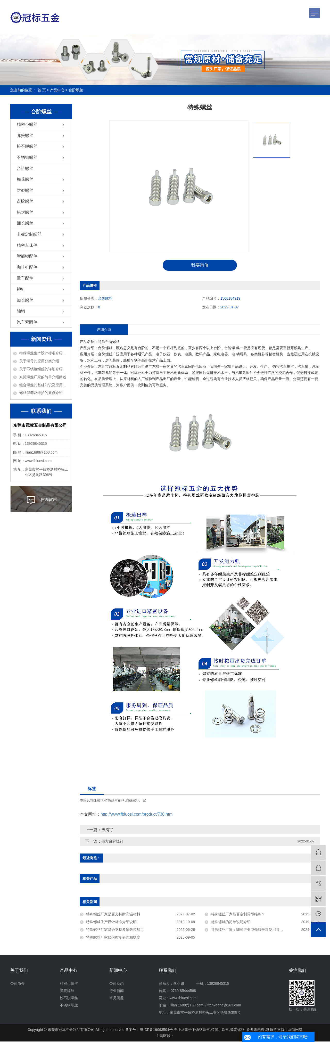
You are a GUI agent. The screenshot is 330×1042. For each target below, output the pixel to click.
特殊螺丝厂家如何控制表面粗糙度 (113, 938)
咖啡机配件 (27, 267)
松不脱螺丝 (27, 146)
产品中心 (57, 90)
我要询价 (200, 265)
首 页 (42, 90)
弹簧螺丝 (25, 135)
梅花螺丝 (25, 179)
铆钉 (21, 289)
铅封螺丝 (25, 212)
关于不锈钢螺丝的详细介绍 (41, 369)
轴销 (21, 311)
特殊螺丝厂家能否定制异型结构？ (238, 915)
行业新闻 (116, 991)
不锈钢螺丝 (27, 157)
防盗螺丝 (25, 190)
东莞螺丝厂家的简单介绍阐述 (42, 377)
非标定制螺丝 (29, 234)
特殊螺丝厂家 (136, 801)
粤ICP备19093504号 (156, 1030)
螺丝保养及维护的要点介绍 (41, 393)
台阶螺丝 (76, 90)
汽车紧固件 (27, 322)
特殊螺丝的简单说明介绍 (231, 922)
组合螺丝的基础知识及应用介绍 (44, 385)
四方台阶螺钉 (112, 842)
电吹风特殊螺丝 (91, 801)
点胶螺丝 (25, 201)
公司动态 (116, 984)
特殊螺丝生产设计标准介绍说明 (44, 353)
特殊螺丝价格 (114, 801)
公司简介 (17, 984)
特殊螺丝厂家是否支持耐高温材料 (113, 915)
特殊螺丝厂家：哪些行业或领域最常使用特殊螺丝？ (252, 930)
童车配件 (25, 278)
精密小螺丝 (27, 124)
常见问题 (116, 998)
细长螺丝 (25, 223)
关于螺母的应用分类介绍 (39, 361)
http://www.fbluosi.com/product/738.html (137, 815)
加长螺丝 (25, 300)
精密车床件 (27, 245)
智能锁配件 (27, 256)
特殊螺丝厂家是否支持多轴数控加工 (115, 930)
